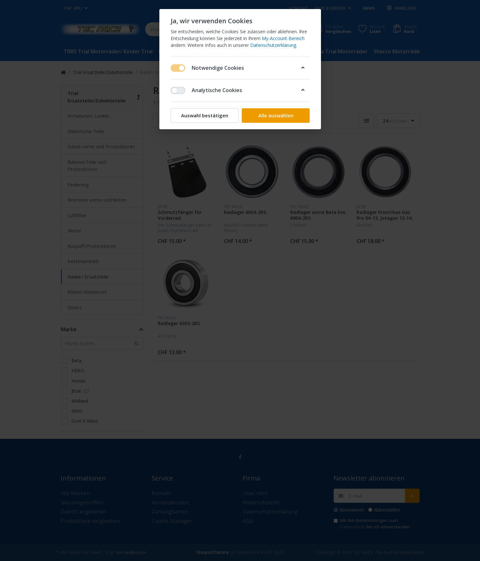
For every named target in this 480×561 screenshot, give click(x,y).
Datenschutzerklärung (273, 45)
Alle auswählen (275, 115)
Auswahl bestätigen (204, 115)
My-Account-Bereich (283, 38)
